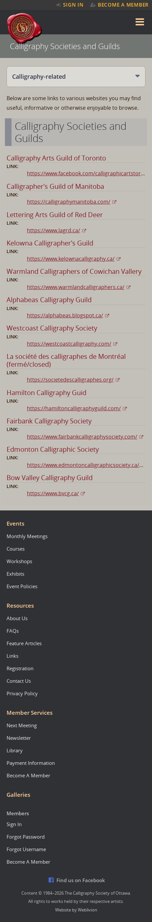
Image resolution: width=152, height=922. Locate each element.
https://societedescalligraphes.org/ (70, 379)
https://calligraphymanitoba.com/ (68, 201)
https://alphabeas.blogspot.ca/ (65, 315)
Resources (20, 605)
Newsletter (19, 738)
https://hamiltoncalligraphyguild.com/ (74, 408)
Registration (20, 668)
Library (15, 750)
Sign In (69, 4)
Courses (16, 548)
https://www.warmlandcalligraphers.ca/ (75, 287)
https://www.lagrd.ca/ (53, 230)
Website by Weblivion (76, 910)
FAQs (13, 630)
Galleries (18, 794)
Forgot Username (26, 849)
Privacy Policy (22, 693)
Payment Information (31, 763)
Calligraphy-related (39, 76)
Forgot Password (26, 836)
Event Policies (22, 586)
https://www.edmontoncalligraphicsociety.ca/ (83, 465)
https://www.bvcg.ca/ (53, 493)
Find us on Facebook (77, 880)
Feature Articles (24, 643)
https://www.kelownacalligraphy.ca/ (71, 258)
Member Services (30, 712)
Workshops (19, 561)
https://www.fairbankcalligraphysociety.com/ (82, 436)
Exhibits (15, 573)
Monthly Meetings (27, 536)
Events (15, 523)
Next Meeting (22, 725)
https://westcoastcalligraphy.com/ (69, 343)
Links (12, 655)
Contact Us (19, 680)
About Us (17, 618)
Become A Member (119, 4)
